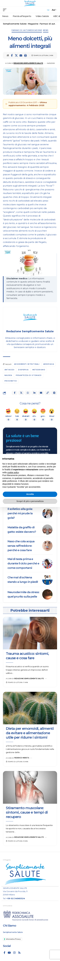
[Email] (21, 55)
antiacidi (9, 370)
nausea (8, 375)
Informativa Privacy (13, 939)
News (45, 30)
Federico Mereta (21, 758)
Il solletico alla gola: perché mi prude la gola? (20, 513)
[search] (48, 10)
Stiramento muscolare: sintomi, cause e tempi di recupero (27, 812)
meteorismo (38, 370)
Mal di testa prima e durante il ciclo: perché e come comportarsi (23, 563)
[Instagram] (14, 952)
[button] (25, 55)
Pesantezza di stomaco (29, 375)
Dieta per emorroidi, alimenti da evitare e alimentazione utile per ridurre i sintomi (30, 732)
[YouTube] (9, 952)
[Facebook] (4, 952)
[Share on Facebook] (12, 55)
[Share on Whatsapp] (28, 393)
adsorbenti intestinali (26, 364)
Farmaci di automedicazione (27, 30)
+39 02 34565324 (15, 898)
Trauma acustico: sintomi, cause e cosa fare (27, 655)
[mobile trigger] (5, 10)
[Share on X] (16, 55)
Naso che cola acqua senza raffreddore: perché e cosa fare (20, 546)
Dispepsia (23, 370)
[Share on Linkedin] (34, 393)
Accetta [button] (30, 494)
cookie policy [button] (13, 472)
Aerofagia (48, 364)
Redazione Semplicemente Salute (28, 63)
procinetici (11, 381)
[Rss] (19, 952)
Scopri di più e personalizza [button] (29, 501)
